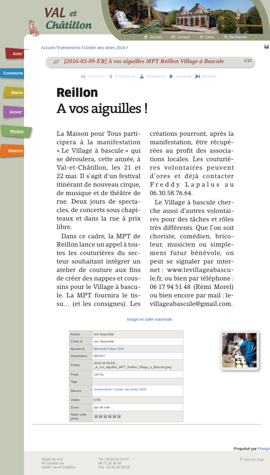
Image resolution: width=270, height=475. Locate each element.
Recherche (238, 37)
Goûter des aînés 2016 (104, 47)
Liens (209, 37)
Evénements (69, 47)
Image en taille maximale (149, 319)
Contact (183, 37)
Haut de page (251, 460)
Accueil (156, 37)
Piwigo (264, 448)
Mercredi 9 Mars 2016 (109, 348)
